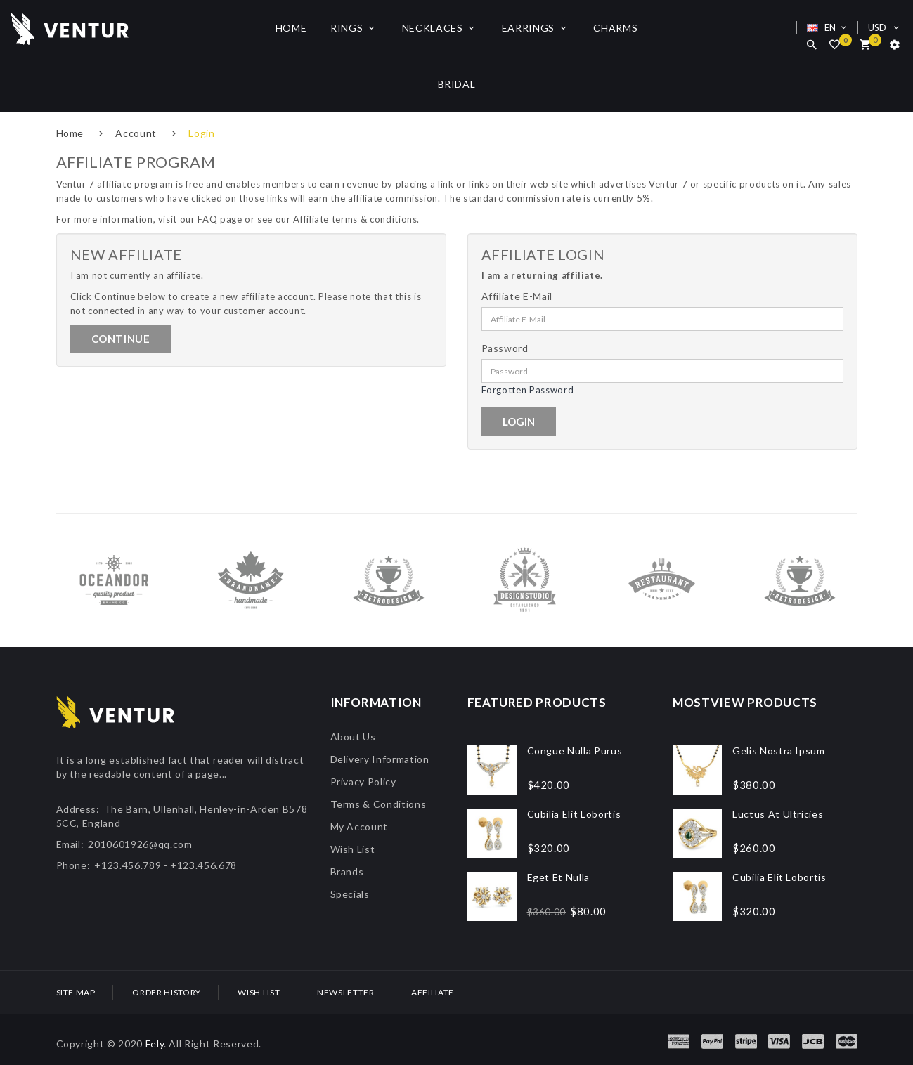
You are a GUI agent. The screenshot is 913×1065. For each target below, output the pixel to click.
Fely (154, 1044)
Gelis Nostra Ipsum (778, 751)
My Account (359, 826)
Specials (350, 894)
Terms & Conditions (378, 804)
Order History (166, 992)
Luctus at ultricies (777, 814)
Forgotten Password (527, 390)
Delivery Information (379, 759)
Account (136, 133)
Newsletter (346, 992)
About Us (353, 737)
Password (505, 348)
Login (201, 133)
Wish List (352, 849)
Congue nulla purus (575, 751)
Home (70, 133)
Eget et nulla (558, 877)
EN (828, 27)
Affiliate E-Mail (516, 296)
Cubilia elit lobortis (574, 814)
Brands (347, 871)
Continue (120, 338)
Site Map (76, 992)
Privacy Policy (363, 782)
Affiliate (432, 992)
